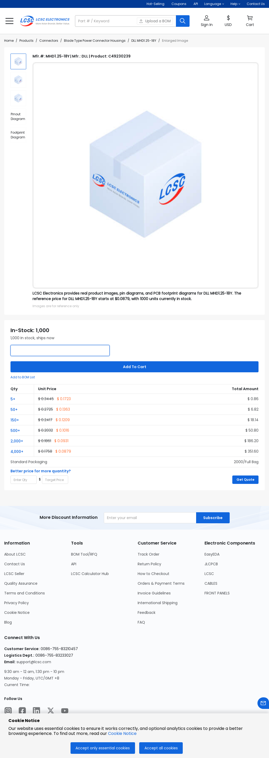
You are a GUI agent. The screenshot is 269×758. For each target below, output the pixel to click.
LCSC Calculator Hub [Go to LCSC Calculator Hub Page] (90, 573)
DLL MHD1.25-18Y (143, 40)
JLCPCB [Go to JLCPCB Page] (211, 564)
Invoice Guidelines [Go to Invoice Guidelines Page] (154, 593)
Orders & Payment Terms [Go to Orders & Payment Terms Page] (161, 583)
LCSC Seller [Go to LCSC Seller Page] (14, 573)
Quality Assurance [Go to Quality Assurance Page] (20, 583)
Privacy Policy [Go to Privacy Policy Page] (16, 602)
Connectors (48, 40)
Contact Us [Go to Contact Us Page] (14, 564)
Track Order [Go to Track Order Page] (148, 554)
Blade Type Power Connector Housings (95, 40)
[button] (214, 4)
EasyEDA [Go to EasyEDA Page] (212, 554)
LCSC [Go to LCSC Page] (209, 573)
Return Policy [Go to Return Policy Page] (149, 564)
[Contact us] (263, 704)
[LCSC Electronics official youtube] (65, 711)
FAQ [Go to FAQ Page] (141, 622)
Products (26, 40)
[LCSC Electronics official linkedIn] (36, 711)
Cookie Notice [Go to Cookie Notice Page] (17, 612)
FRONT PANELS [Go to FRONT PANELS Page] (217, 593)
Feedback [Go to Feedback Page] (146, 612)
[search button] (183, 21)
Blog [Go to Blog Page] (8, 622)
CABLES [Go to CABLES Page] (211, 583)
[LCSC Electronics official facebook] (22, 711)
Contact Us (256, 4)
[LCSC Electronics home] (45, 21)
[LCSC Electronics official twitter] (51, 711)
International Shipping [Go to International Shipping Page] (157, 602)
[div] (18, 116)
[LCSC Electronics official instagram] (8, 711)
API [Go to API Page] (73, 564)
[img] (18, 61)
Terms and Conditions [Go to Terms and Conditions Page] (24, 593)
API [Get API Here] (195, 4)
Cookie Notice (122, 733)
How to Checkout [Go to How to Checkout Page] (153, 573)
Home (9, 40)
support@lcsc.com (34, 662)
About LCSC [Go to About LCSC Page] (15, 554)
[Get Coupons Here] (178, 4)
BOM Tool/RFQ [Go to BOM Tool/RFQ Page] (84, 554)
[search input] (126, 21)
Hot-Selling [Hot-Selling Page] (156, 4)
